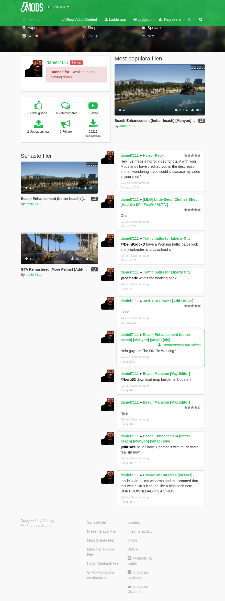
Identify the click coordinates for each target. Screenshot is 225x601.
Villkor (132, 540)
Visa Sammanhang (135, 182)
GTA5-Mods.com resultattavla (100, 574)
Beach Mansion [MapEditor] (166, 374)
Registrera (170, 19)
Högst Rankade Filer (103, 563)
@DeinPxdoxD (133, 244)
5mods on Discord (138, 589)
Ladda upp (115, 19)
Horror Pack (153, 155)
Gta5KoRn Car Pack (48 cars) (168, 475)
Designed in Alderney (38, 521)
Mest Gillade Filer (101, 540)
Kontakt (134, 522)
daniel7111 (57, 62)
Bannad (77, 62)
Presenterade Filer (102, 531)
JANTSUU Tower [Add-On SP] (168, 301)
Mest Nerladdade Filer (101, 551)
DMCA (133, 549)
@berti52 (128, 379)
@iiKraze (128, 447)
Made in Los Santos (36, 526)
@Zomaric (129, 278)
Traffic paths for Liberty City (167, 238)
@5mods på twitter (140, 560)
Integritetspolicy (140, 531)
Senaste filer (97, 522)
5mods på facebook (138, 574)
